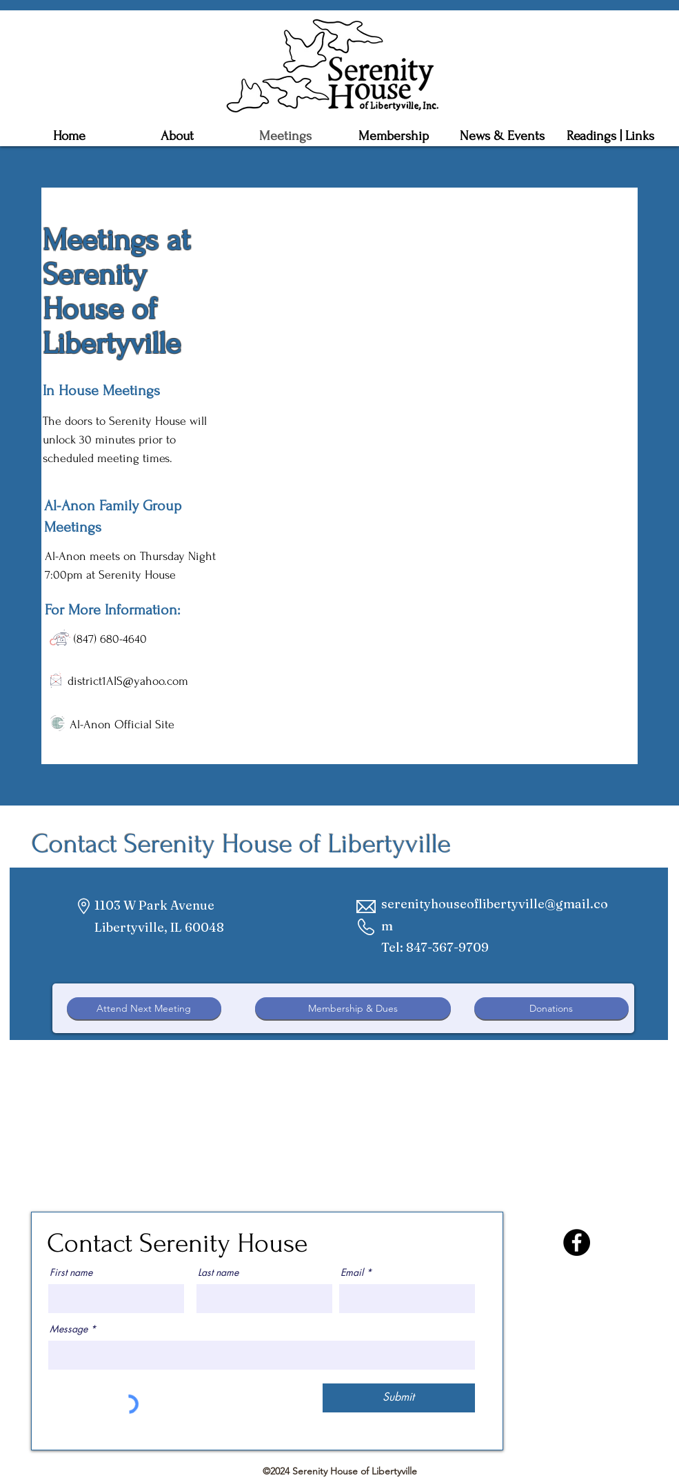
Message (69, 1329)
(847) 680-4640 (110, 639)
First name (71, 1272)
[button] (394, 136)
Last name (218, 1272)
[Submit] (399, 1397)
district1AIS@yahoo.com (128, 681)
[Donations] (551, 1008)
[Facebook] (576, 1242)
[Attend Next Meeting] (144, 1008)
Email (352, 1272)
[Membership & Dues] (353, 1008)
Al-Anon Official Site (122, 724)
